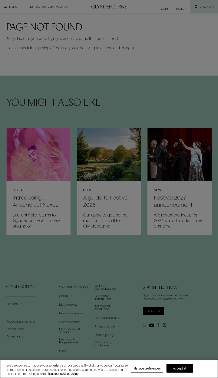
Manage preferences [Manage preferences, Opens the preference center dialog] (146, 368)
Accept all (179, 368)
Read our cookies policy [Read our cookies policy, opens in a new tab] (63, 373)
